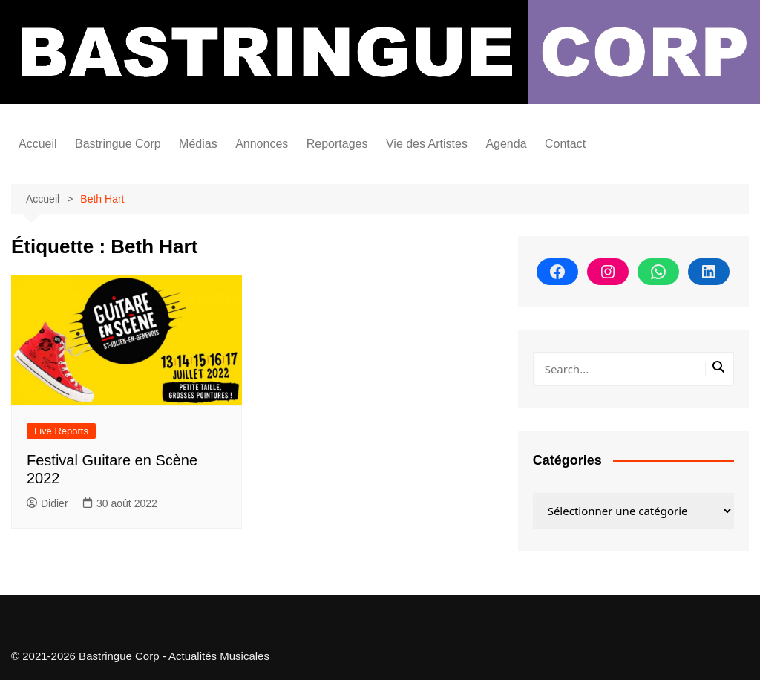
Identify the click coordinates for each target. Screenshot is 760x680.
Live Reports (61, 431)
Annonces (261, 143)
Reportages (337, 143)
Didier (47, 503)
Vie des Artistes (427, 143)
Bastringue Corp (118, 143)
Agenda (505, 143)
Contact (565, 143)
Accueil (38, 143)
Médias (198, 143)
